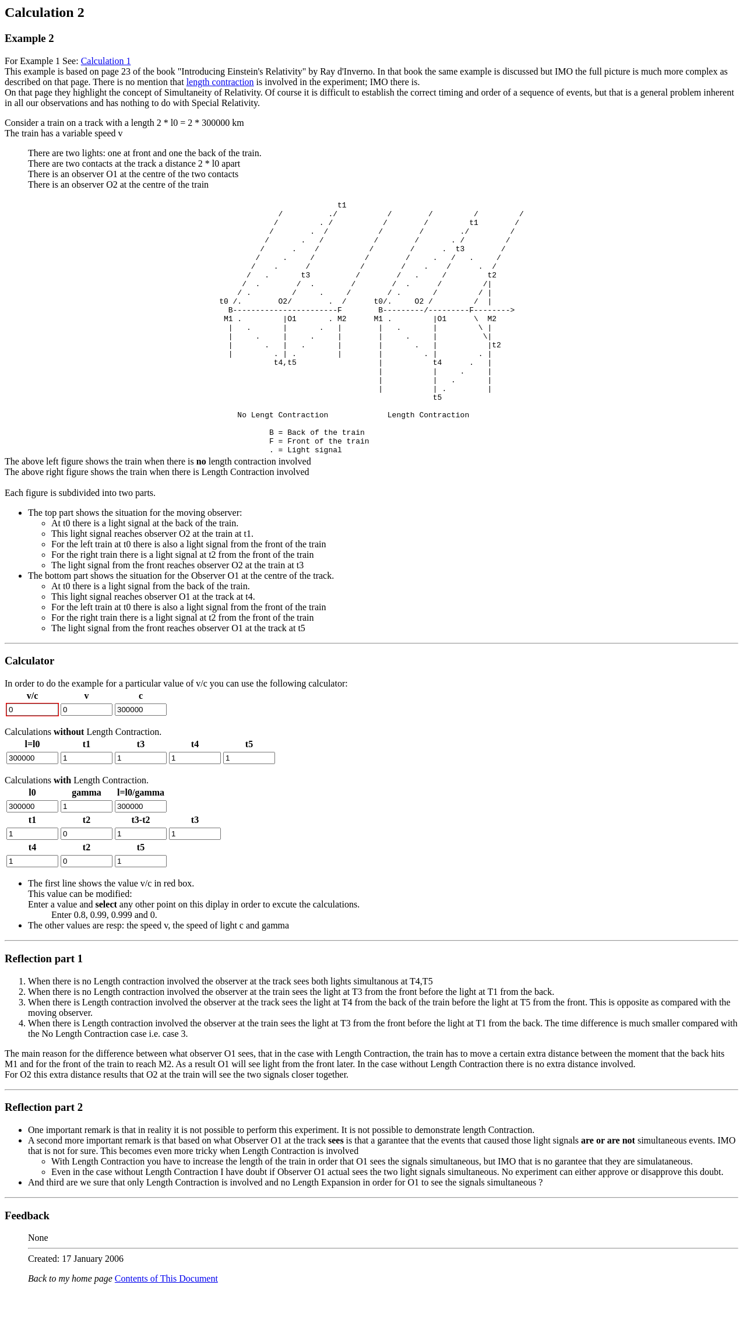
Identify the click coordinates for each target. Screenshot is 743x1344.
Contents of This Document (166, 1329)
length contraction (220, 82)
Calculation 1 (106, 61)
